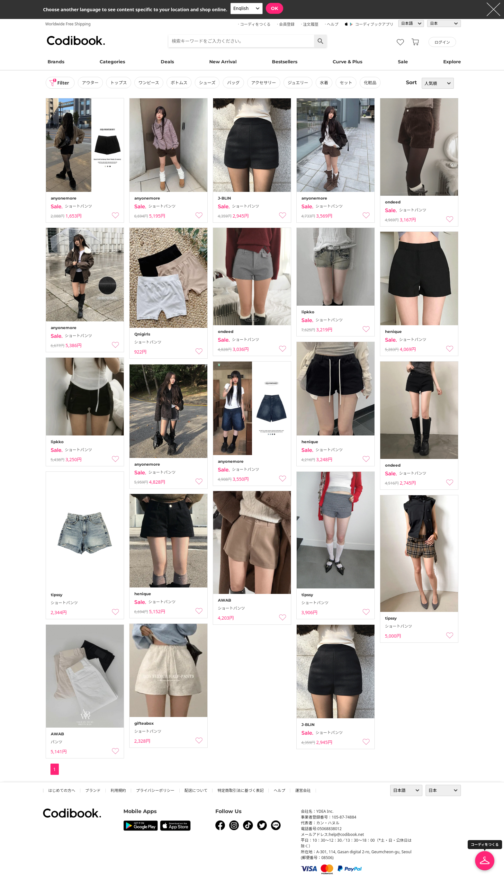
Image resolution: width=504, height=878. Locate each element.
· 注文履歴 (309, 24)
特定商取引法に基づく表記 (240, 790)
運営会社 (302, 790)
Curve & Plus (347, 62)
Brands (56, 62)
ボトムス (179, 82)
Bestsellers (284, 62)
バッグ (233, 82)
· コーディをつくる (254, 24)
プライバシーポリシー (155, 790)
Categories (112, 62)
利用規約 (118, 790)
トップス (118, 82)
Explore (452, 62)
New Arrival (223, 62)
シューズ (207, 82)
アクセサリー (263, 82)
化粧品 (370, 82)
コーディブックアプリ (374, 24)
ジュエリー (298, 82)
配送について (196, 790)
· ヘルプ (331, 24)
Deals (167, 62)
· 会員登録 (285, 24)
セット (346, 82)
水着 (324, 82)
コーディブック (76, 40)
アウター (90, 82)
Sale (403, 62)
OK (274, 8)
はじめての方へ (61, 790)
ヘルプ (279, 790)
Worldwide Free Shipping (68, 24)
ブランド (93, 790)
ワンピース (149, 82)
